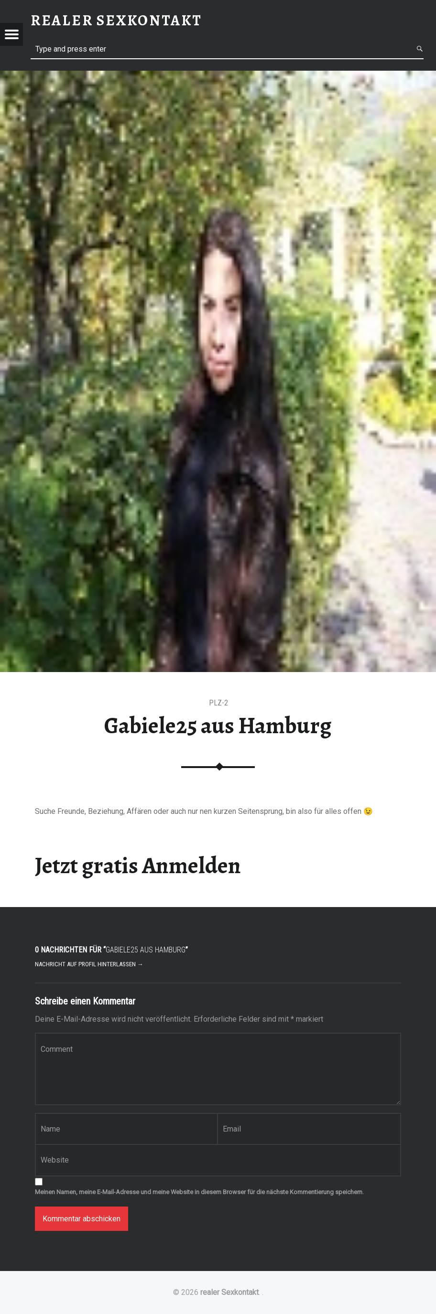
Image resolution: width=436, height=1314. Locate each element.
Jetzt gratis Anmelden (138, 865)
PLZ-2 (218, 702)
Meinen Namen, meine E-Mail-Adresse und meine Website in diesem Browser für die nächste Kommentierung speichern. (199, 1192)
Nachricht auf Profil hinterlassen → (89, 964)
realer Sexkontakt (229, 1292)
